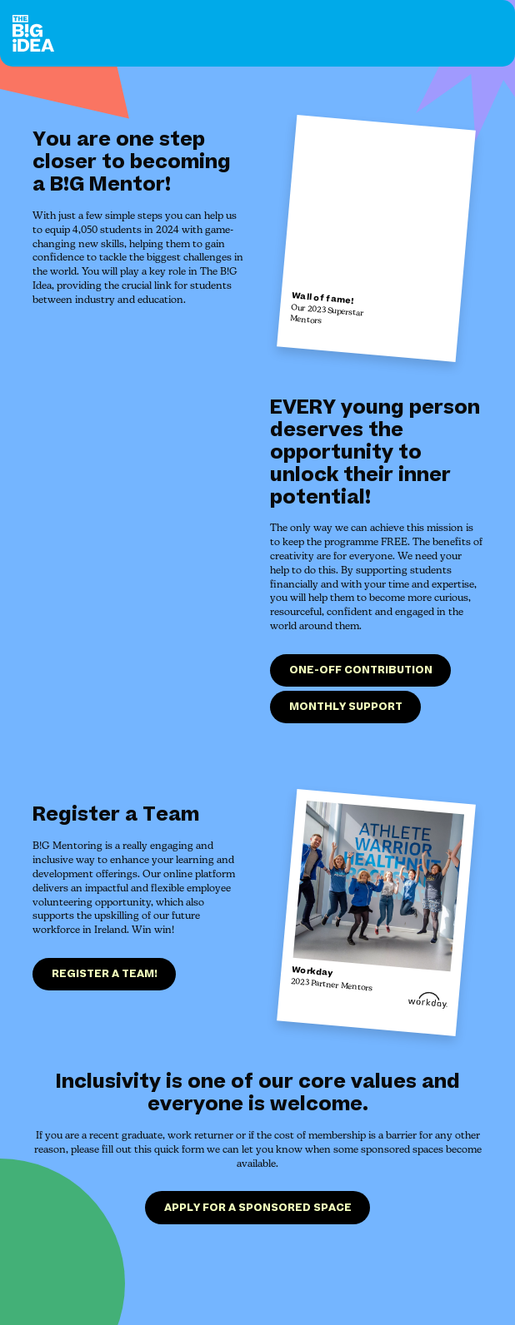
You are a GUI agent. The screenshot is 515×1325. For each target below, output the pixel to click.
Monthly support (345, 706)
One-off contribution (360, 669)
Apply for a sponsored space (258, 1209)
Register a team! (105, 976)
